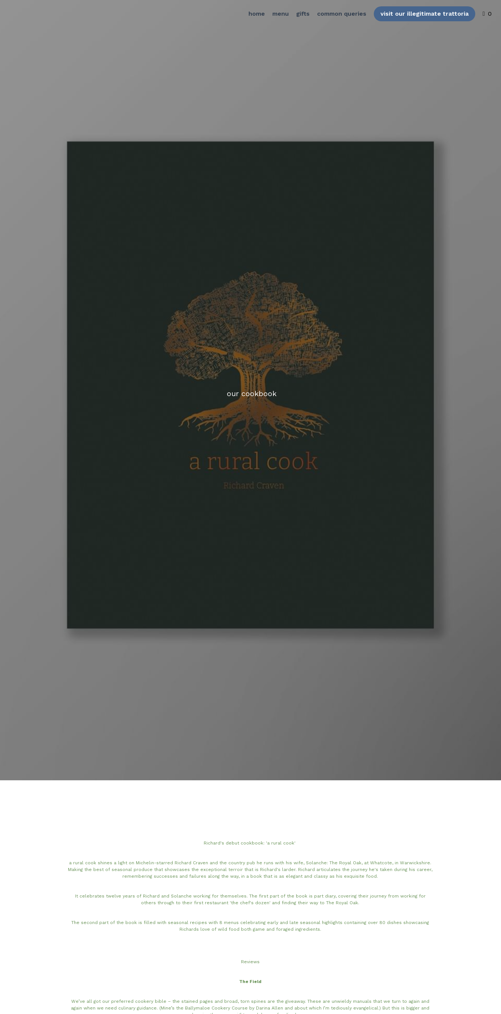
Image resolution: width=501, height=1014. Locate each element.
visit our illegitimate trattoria (417, 16)
